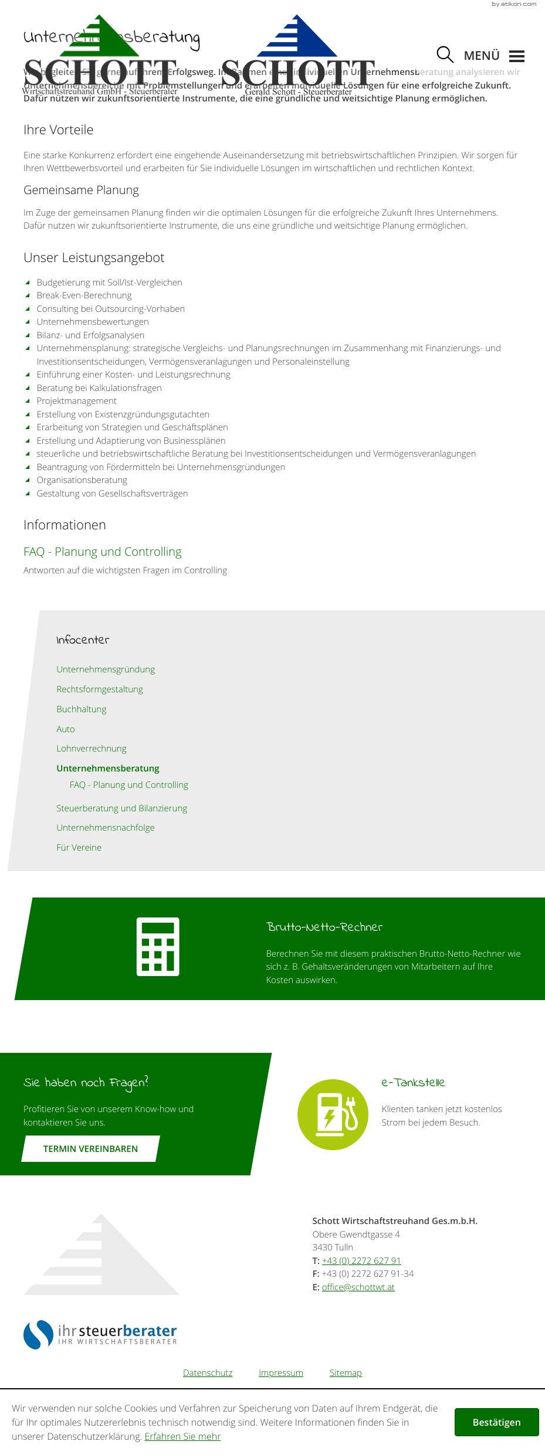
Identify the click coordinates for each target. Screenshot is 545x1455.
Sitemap (346, 1373)
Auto (65, 729)
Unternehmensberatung (107, 768)
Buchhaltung (81, 709)
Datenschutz (207, 1373)
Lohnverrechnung (91, 748)
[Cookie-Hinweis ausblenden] (497, 1422)
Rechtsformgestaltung (99, 689)
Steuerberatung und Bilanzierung (121, 808)
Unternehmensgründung (105, 669)
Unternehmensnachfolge (105, 828)
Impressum (281, 1373)
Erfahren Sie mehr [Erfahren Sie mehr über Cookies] (182, 1436)
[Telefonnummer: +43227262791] (361, 1261)
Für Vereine (78, 848)
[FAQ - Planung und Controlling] (272, 560)
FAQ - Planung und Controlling (129, 785)
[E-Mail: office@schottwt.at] (358, 1287)
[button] (493, 56)
